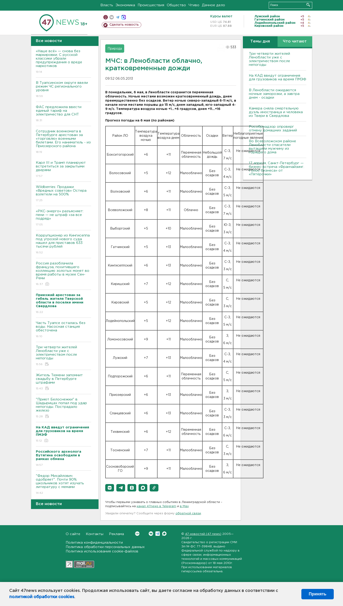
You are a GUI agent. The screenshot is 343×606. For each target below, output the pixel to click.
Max (164, 533)
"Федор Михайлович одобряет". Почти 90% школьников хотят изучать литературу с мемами (63, 484)
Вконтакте (137, 533)
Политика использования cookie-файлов (102, 551)
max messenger (123, 17)
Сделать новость (124, 24)
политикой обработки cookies (41, 597)
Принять (317, 594)
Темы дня (260, 41)
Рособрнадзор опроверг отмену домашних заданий (273, 128)
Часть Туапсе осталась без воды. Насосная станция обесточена (63, 329)
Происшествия (151, 5)
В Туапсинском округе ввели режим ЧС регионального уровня (63, 89)
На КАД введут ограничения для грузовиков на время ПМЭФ (277, 77)
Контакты (94, 534)
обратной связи (188, 513)
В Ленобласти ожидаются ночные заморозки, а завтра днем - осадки (274, 94)
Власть (106, 5)
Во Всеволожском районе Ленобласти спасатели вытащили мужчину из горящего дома (272, 147)
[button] (109, 487)
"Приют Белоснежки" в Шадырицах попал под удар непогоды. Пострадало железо (63, 408)
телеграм (117, 17)
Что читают (295, 41)
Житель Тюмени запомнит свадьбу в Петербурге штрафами (63, 382)
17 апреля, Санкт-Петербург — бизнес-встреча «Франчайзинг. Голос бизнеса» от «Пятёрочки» (276, 169)
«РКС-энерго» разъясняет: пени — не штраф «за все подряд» (63, 218)
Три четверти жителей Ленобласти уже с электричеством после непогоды (63, 356)
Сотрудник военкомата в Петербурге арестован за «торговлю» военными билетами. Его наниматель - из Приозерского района (63, 142)
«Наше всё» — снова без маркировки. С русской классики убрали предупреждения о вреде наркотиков (63, 62)
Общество (176, 5)
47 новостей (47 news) (203, 534)
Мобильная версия (105, 17)
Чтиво (193, 5)
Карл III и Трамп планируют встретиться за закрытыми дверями (63, 169)
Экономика (125, 5)
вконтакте (111, 17)
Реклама (116, 534)
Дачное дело (213, 5)
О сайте (73, 534)
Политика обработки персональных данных (105, 546)
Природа (115, 48)
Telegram (157, 533)
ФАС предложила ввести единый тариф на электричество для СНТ (63, 114)
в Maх (184, 506)
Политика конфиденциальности (94, 542)
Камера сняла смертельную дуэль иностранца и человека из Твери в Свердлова (276, 112)
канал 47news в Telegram (156, 506)
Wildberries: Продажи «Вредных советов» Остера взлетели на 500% (63, 193)
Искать (308, 4)
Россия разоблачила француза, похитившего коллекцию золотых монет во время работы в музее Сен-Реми (63, 274)
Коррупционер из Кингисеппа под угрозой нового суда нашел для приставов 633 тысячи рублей (63, 244)
